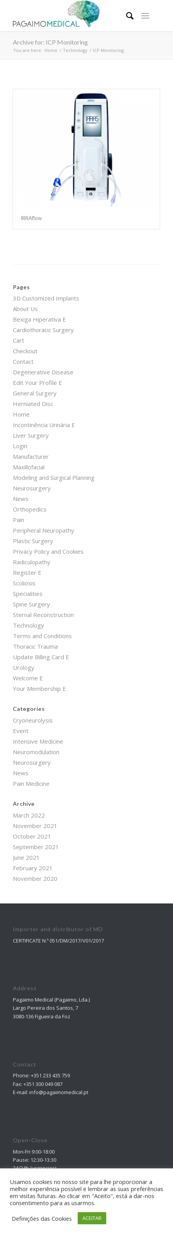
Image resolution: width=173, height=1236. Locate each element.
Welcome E (28, 678)
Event (21, 731)
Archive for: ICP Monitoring (50, 42)
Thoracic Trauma (35, 646)
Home (21, 414)
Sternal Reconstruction (43, 615)
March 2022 (29, 815)
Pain (18, 520)
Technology (28, 625)
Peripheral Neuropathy (43, 530)
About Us (25, 309)
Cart (18, 340)
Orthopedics (29, 509)
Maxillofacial (29, 467)
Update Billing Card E (41, 657)
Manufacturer (31, 456)
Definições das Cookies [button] (42, 1218)
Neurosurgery (32, 488)
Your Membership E (39, 688)
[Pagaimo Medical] (71, 15)
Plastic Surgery (33, 541)
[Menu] (145, 15)
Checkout (25, 351)
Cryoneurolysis (33, 720)
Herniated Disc (33, 404)
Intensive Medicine (38, 741)
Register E (27, 572)
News (21, 499)
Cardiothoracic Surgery (43, 330)
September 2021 (36, 847)
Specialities (28, 593)
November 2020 (35, 878)
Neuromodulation (36, 752)
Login (20, 446)
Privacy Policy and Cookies (48, 551)
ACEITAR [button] (92, 1218)
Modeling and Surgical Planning (54, 477)
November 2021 (35, 826)
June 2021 (26, 857)
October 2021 (32, 836)
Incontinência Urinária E (44, 425)
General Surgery (35, 393)
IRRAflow (31, 218)
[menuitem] (126, 15)
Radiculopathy (31, 562)
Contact (23, 361)
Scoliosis (24, 583)
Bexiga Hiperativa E (39, 319)
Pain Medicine (31, 783)
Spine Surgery (31, 604)
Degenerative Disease (43, 372)
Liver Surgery (31, 435)
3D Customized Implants (46, 298)
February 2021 (33, 868)
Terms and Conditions (42, 636)
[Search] (126, 15)
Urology (23, 667)
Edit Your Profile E (37, 382)
